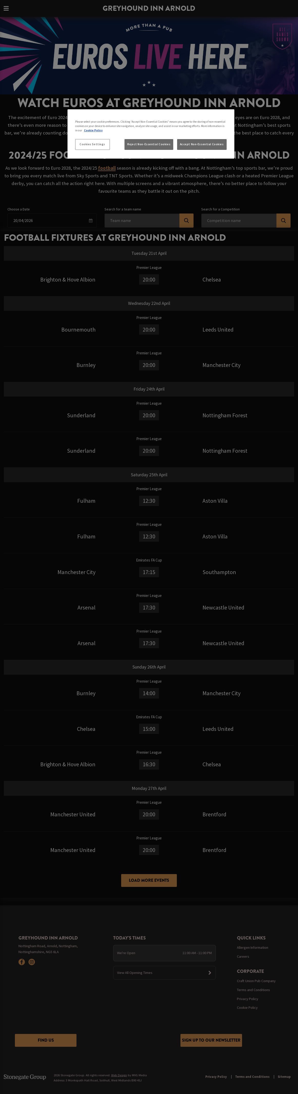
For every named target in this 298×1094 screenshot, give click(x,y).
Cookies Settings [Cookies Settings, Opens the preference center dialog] (92, 144)
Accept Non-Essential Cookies (202, 144)
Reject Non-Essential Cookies (148, 144)
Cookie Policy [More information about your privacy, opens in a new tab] (93, 130)
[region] (151, 134)
